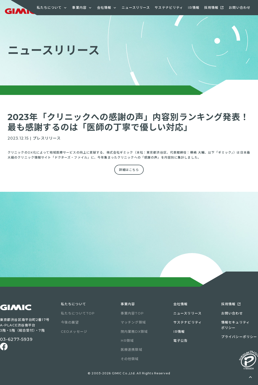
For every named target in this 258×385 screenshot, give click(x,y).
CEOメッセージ (74, 331)
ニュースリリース (136, 7)
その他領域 (130, 359)
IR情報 (193, 7)
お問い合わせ (239, 7)
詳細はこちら (129, 170)
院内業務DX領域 (134, 331)
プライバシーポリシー (239, 337)
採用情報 (211, 7)
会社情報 (180, 304)
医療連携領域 (131, 349)
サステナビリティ (169, 7)
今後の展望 (70, 322)
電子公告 (180, 340)
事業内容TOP (132, 313)
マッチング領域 (133, 322)
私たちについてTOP (78, 313)
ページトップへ (250, 377)
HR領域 (127, 340)
